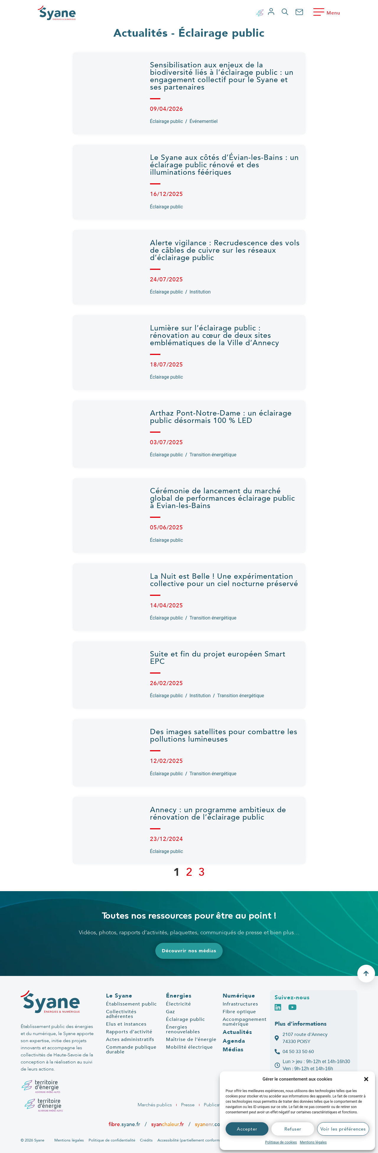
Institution (200, 292)
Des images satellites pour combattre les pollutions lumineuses (223, 735)
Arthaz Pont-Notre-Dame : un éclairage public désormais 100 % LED (221, 417)
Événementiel (204, 121)
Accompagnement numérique (245, 1021)
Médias (233, 1049)
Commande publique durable (131, 1049)
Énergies (179, 996)
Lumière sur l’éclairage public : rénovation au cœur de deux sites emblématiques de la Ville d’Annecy (216, 335)
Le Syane (119, 996)
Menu (333, 13)
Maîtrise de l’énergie (191, 1039)
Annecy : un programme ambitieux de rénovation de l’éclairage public (218, 813)
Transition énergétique (213, 455)
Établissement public (131, 1004)
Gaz (170, 1011)
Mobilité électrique (189, 1047)
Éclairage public (166, 121)
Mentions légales (313, 1142)
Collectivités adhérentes (121, 1014)
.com (210, 1124)
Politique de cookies (281, 1142)
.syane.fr (125, 1124)
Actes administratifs (130, 1039)
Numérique (239, 996)
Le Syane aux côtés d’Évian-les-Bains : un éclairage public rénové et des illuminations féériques (224, 165)
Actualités (237, 1032)
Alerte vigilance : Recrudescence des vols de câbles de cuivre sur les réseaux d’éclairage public (225, 250)
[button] (366, 1079)
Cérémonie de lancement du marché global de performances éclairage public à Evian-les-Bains (222, 498)
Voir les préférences (343, 1129)
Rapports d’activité (129, 1031)
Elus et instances (126, 1024)
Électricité (178, 1004)
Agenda (234, 1041)
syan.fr (167, 1124)
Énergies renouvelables (183, 1029)
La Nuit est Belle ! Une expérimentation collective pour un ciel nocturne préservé (224, 580)
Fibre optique (239, 1011)
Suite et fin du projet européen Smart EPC (218, 657)
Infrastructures (240, 1004)
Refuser (293, 1129)
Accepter (247, 1129)
